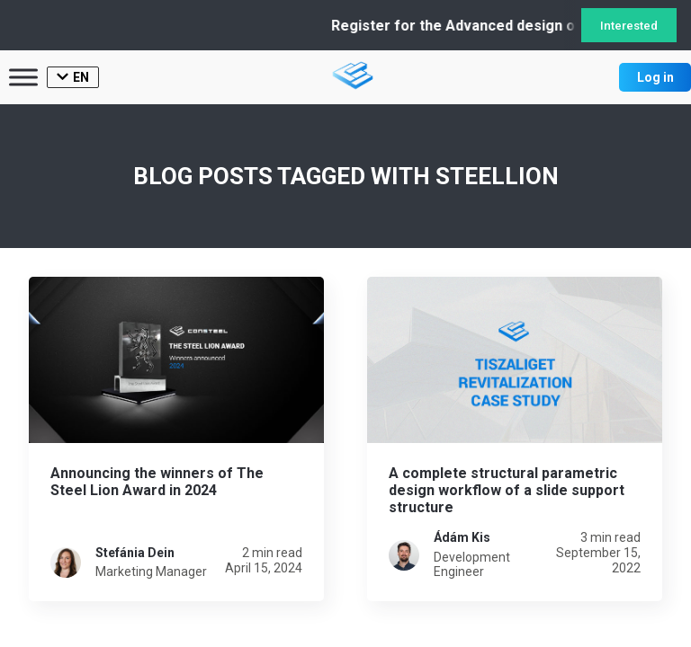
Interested (629, 25)
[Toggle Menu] (23, 76)
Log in (655, 77)
